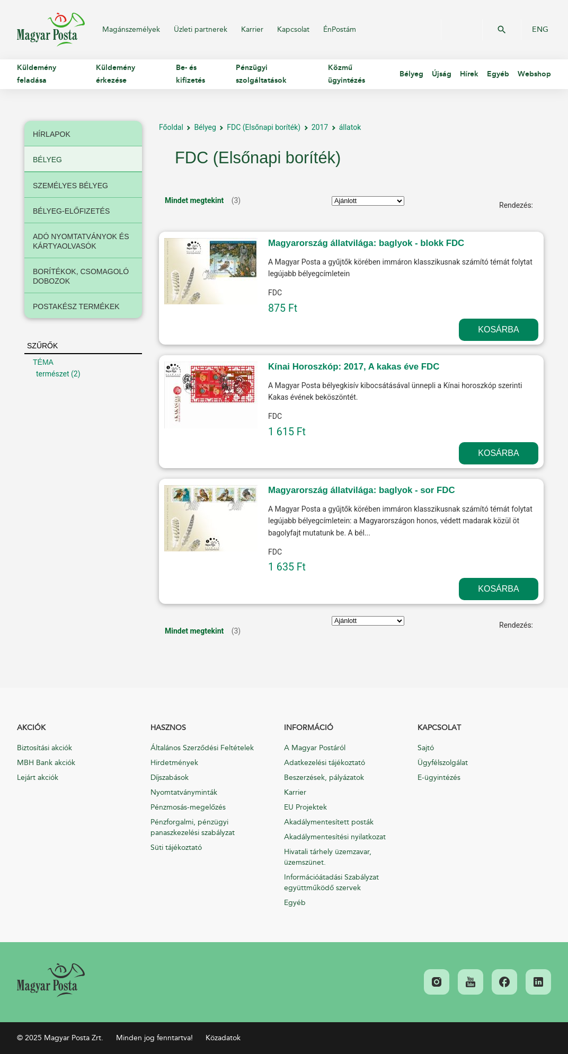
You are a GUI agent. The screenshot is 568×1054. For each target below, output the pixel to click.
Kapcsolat (293, 29)
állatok (350, 127)
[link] (51, 980)
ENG (540, 29)
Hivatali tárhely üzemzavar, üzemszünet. (327, 857)
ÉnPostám (339, 29)
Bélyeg (205, 127)
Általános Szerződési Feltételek (202, 747)
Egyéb (295, 902)
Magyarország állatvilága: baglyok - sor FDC (361, 490)
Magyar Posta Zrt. (51, 30)
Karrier (252, 29)
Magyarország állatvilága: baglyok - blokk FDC (366, 243)
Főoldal (171, 127)
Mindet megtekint (194, 200)
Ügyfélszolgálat (443, 762)
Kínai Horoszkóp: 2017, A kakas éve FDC (353, 367)
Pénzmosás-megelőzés (188, 807)
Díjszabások (169, 777)
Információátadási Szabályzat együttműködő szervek (331, 882)
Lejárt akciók (37, 777)
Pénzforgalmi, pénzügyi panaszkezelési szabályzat (192, 827)
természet (52, 374)
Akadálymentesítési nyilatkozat (335, 836)
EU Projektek (305, 807)
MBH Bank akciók (46, 762)
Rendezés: (516, 205)
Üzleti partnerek (200, 29)
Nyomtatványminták (183, 792)
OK (501, 29)
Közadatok (223, 1037)
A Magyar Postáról (314, 747)
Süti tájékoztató (176, 847)
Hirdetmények (174, 762)
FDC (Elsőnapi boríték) (263, 127)
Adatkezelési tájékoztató (324, 762)
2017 (320, 127)
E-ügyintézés (439, 777)
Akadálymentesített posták (329, 822)
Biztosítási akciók (44, 747)
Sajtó (426, 747)
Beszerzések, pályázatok (324, 777)
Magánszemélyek (131, 29)
